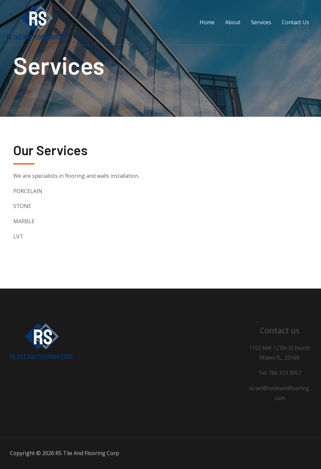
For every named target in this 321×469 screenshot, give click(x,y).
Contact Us (295, 22)
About (232, 22)
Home (207, 22)
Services (261, 22)
